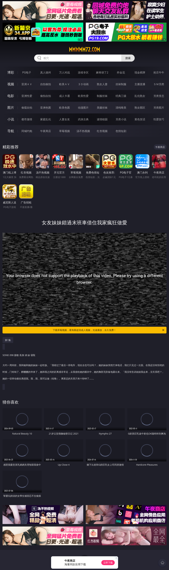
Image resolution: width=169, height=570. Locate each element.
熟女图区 (139, 107)
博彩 (10, 72)
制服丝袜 (102, 96)
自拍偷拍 (45, 84)
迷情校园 (102, 119)
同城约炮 (26, 131)
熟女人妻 (102, 84)
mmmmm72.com (84, 49)
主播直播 (139, 84)
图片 (10, 107)
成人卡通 (64, 96)
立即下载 (108, 562)
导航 (10, 131)
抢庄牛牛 (158, 72)
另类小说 (121, 119)
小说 (10, 119)
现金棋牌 (139, 72)
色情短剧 (121, 131)
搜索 (128, 58)
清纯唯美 (121, 107)
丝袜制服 (121, 84)
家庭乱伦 (45, 119)
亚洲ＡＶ (26, 84)
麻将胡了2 (102, 72)
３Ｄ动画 (83, 84)
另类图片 (158, 107)
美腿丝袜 (102, 107)
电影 (10, 96)
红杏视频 (102, 131)
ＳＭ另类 (158, 84)
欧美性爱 (83, 96)
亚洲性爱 (26, 96)
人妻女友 (64, 119)
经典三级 (121, 96)
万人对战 (64, 72)
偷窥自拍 (26, 107)
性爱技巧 (158, 119)
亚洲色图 (45, 107)
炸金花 (121, 72)
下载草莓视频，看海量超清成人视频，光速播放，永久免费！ (109, 330)
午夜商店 (45, 131)
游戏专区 (83, 72)
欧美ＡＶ (64, 84)
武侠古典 (83, 119)
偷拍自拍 (45, 96)
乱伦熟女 (139, 96)
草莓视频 (64, 131)
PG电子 (26, 72)
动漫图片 (83, 107)
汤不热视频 (83, 131)
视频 (10, 84)
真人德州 (45, 72)
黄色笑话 (139, 119)
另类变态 (158, 96)
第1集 (8, 340)
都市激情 (26, 119)
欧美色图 (64, 107)
